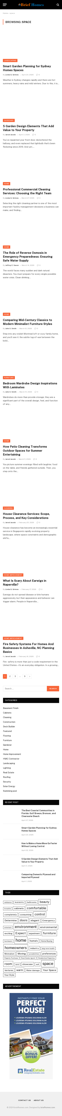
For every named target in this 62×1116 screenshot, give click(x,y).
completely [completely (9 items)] (10, 914)
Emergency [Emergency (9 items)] (48, 920)
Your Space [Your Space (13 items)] (49, 970)
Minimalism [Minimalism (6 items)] (9, 954)
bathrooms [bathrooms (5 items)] (31, 902)
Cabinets (7, 713)
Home (5, 13)
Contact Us (24, 1100)
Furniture (9, 378)
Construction (9, 722)
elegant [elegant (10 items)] (35, 920)
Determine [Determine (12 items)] (10, 920)
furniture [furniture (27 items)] (49, 933)
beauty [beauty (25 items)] (44, 902)
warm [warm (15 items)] (19, 970)
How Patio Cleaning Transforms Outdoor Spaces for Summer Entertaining (25, 450)
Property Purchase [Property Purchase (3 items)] (11, 958)
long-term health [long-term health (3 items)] (48, 948)
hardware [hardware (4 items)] (8, 941)
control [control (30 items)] (40, 914)
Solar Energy (9, 786)
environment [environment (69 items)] (26, 926)
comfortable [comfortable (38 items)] (36, 908)
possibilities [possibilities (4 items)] (34, 954)
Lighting (7, 768)
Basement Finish (10, 708)
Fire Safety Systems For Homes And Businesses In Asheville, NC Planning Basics (28, 648)
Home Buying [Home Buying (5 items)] (46, 941)
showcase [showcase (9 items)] (27, 964)
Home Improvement (13, 575)
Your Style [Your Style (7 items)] (9, 975)
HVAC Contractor (11, 759)
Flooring (7, 736)
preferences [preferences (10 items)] (49, 953)
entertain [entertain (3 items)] (8, 927)
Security (7, 782)
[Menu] (5, 4)
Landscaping (10, 60)
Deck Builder (9, 726)
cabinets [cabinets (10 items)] (19, 908)
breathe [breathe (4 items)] (7, 909)
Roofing (7, 777)
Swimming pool (10, 791)
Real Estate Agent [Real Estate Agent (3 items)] (28, 958)
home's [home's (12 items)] (34, 940)
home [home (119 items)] (21, 940)
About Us (39, 1100)
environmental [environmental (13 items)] (48, 927)
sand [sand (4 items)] (17, 964)
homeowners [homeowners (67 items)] (16, 947)
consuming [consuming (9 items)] (25, 914)
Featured (7, 731)
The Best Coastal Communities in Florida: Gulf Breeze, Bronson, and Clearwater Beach (38, 813)
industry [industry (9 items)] (34, 948)
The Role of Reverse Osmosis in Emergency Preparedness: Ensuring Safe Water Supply (27, 256)
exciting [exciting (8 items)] (8, 933)
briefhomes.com (48, 1107)
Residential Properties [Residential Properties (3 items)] (46, 958)
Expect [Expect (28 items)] (20, 933)
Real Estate (8, 772)
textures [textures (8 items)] (8, 970)
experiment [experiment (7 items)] (34, 933)
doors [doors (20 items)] (23, 920)
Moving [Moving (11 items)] (22, 953)
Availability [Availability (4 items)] (19, 902)
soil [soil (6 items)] (37, 964)
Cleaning (8, 508)
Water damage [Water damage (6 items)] (33, 970)
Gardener (9, 120)
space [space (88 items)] (47, 963)
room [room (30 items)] (8, 964)
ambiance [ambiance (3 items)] (8, 902)
